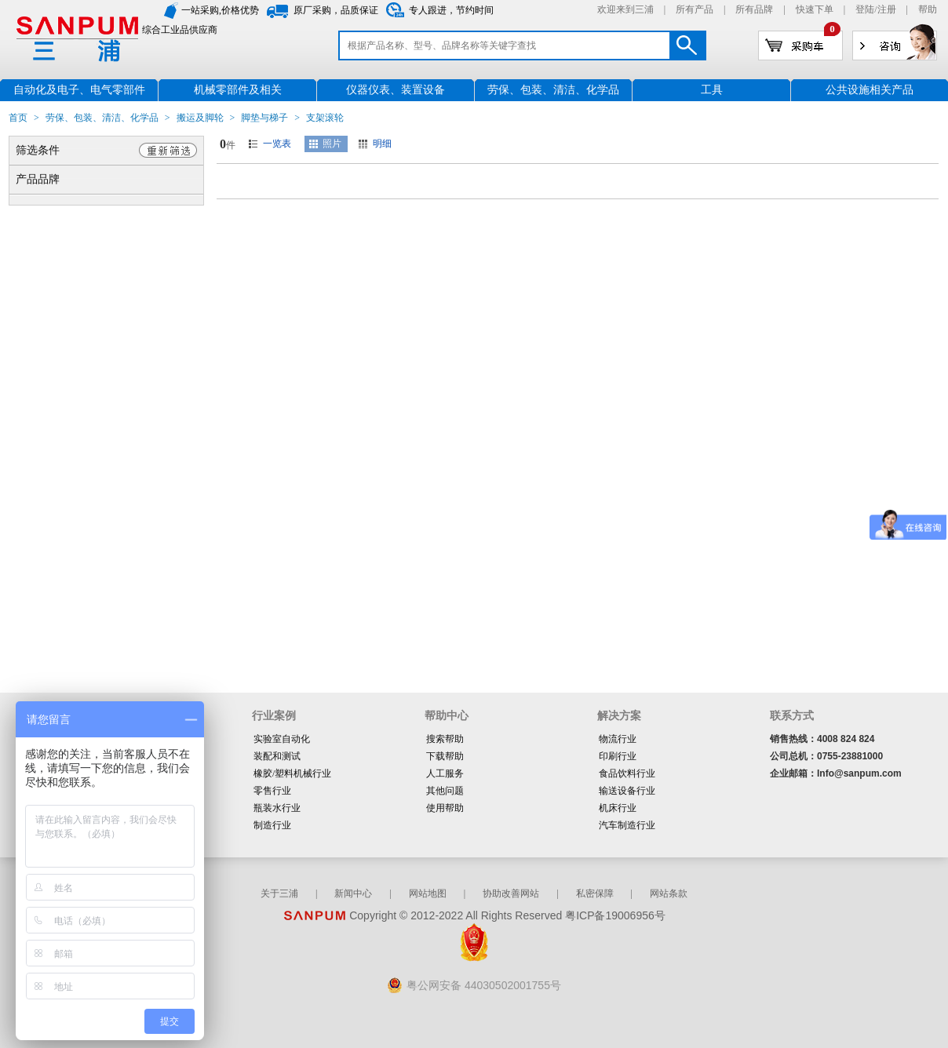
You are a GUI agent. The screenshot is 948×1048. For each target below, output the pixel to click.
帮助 (927, 9)
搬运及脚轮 (200, 117)
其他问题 (445, 790)
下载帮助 (445, 756)
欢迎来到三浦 (625, 9)
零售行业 (272, 790)
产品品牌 (38, 179)
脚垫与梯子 (264, 117)
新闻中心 (353, 893)
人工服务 (445, 773)
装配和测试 (277, 756)
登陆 (864, 9)
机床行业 (617, 807)
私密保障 (595, 893)
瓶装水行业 (277, 807)
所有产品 (694, 9)
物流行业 (617, 738)
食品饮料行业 (627, 773)
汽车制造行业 (627, 825)
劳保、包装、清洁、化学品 (102, 117)
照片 (332, 143)
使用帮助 (445, 807)
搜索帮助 (445, 738)
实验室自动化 (281, 738)
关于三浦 (279, 893)
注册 (886, 9)
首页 (18, 117)
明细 (382, 143)
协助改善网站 (511, 893)
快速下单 (814, 9)
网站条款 (668, 893)
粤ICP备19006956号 (615, 915)
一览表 (277, 143)
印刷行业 (617, 756)
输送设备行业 (627, 790)
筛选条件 (38, 150)
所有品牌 (754, 9)
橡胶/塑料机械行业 (292, 773)
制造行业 (272, 825)
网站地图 (428, 893)
